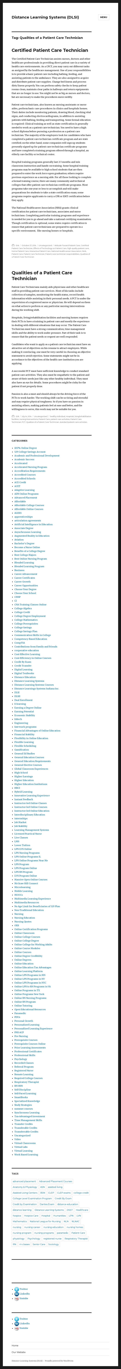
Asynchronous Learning (27, 532)
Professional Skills (24, 1055)
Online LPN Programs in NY (29, 979)
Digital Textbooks (24, 673)
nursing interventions (29, 419)
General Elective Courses (28, 765)
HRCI (17, 788)
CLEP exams (63, 1193)
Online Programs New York (29, 994)
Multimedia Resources (26, 902)
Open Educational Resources (30, 1009)
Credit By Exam (22, 661)
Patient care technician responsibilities (62, 254)
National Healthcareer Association (66, 251)
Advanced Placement (25, 497)
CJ (15, 600)
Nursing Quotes (23, 921)
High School (21, 772)
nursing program (22, 1233)
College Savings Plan (25, 631)
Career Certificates (24, 577)
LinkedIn (25, 1293)
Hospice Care (31, 1215)
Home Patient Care (20, 251)
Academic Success (24, 459)
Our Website (19, 1352)
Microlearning (22, 887)
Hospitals (70, 416)
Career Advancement (25, 574)
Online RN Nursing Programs (30, 998)
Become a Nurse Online (27, 547)
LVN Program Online (25, 875)
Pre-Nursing (21, 1036)
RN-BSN (18, 1085)
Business (19, 570)
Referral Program (24, 1066)
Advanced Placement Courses (55, 1181)
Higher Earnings (23, 776)
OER (16, 925)
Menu (103, 17)
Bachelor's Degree (24, 543)
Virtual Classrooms (25, 1143)
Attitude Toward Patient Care (67, 245)
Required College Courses (28, 1078)
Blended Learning (24, 562)
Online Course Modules (27, 948)
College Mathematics (26, 619)
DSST (70, 1210)
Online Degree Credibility (28, 956)
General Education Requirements (32, 761)
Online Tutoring (23, 1005)
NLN (66, 1221)
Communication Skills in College (32, 635)
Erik (17, 245)
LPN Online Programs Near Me (31, 860)
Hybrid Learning (23, 791)
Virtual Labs (21, 1147)
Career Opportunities (26, 585)
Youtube (24, 1298)
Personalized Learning (26, 1024)
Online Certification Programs (31, 929)
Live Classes (21, 837)
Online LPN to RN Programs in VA (32, 986)
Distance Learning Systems (29, 681)
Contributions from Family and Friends (35, 646)
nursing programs (44, 1233)
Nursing (18, 914)
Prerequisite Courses (25, 1040)
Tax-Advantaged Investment (29, 1116)
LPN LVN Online (23, 849)
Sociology (53, 1244)
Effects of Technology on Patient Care (50, 248)
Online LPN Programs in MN (29, 975)
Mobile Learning (23, 891)
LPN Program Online (25, 868)
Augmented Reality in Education (31, 535)
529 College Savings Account (29, 451)
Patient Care (17, 254)
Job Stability (20, 826)
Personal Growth (23, 1021)
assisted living (55, 1187)
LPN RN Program (23, 872)
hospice (17, 1215)
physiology (18, 1238)
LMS (16, 841)
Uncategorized (45, 245)
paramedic (62, 1233)
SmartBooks (21, 1097)
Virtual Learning (23, 1150)
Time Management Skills (28, 1120)
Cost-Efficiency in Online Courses (32, 658)
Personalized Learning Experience (33, 1028)
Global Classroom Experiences (31, 768)
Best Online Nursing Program (30, 558)
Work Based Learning (26, 1154)
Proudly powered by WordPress (59, 1361)
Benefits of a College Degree (29, 551)
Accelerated (20, 463)
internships (21, 818)
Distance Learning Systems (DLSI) (45, 17)
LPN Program (21, 864)
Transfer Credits (23, 1124)
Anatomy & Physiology (25, 1187)
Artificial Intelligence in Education (33, 524)
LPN (71, 1215)
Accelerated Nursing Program (30, 467)
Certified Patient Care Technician (50, 50)
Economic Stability (24, 715)
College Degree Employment (30, 616)
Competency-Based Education (30, 639)
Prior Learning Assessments (30, 1047)
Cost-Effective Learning (27, 654)
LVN (79, 1215)
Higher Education (24, 780)
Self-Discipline (22, 1089)
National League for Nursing (45, 1221)
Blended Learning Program (29, 566)
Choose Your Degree (25, 589)
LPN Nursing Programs (27, 852)
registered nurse (52, 1238)
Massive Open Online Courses (30, 879)
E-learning (20, 704)
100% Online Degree (25, 448)
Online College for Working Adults (33, 944)
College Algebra (23, 608)
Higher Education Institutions (30, 784)
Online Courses (22, 952)
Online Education (23, 963)
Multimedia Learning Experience (32, 898)
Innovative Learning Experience (32, 795)
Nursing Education (24, 917)
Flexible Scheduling (25, 746)
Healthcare (82, 1210)
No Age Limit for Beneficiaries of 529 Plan (37, 906)
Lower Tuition (22, 845)
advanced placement (24, 1181)
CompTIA (19, 642)
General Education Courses (29, 757)
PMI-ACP (19, 1032)
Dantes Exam (47, 1204)
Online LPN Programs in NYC (30, 982)
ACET (17, 486)
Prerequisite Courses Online (29, 1043)
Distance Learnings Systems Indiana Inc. (36, 688)
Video (17, 1139)
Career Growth (22, 581)
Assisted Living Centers (25, 1193)
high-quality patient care (78, 248)
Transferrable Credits (26, 1131)
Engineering (21, 723)
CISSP (17, 597)
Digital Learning (23, 669)
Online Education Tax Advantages (32, 967)
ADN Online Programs (26, 493)
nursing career (32, 1227)
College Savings (23, 627)
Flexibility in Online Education (31, 738)
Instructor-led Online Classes (30, 803)
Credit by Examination (25, 1204)
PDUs (17, 1017)
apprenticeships (23, 516)
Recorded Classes (24, 1063)
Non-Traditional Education (29, 910)
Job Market (20, 822)
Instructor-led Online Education (31, 810)
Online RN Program (25, 1001)
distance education (67, 1204)
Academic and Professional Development (36, 455)
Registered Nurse (23, 1070)
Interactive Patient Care (40, 251)
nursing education (53, 1227)
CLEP (51, 1193)
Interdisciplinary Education (29, 814)
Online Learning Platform (28, 971)
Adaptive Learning (24, 490)
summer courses (23, 1108)
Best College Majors (25, 555)
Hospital (45, 1215)
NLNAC (75, 1221)
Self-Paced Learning (25, 1093)
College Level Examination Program (32, 1198)
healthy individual (57, 416)
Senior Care (39, 1244)
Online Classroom (24, 933)
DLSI (16, 692)
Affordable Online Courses (28, 509)
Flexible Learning (24, 742)
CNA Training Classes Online (30, 604)
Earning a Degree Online (27, 707)
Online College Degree (26, 940)
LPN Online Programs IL (27, 856)
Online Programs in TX (27, 990)
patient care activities (60, 419)
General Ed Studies (24, 753)
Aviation (18, 539)
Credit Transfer (23, 665)
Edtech (18, 719)
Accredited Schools (24, 478)
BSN (42, 1193)
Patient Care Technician (34, 254)
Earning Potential (24, 711)
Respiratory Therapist (26, 1082)
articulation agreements (27, 520)
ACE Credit (20, 482)
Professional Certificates (28, 1051)
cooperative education (26, 650)
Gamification (21, 749)
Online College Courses (27, 936)
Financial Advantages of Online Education (37, 730)
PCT (23, 422)
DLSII (17, 696)
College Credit (22, 612)
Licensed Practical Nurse (28, 833)
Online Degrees (22, 959)
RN (14, 1244)
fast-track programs (25, 726)
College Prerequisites (26, 623)
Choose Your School (25, 593)
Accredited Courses (25, 474)
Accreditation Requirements (29, 471)
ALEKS (17, 513)
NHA (84, 251)
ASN (42, 1187)
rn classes (24, 1244)
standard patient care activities (73, 422)
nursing (17, 1227)
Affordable (20, 501)
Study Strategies (23, 1105)
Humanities (59, 1215)
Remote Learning (23, 1074)
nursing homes (75, 1227)
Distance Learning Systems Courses (34, 684)
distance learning (22, 1210)
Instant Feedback (23, 799)
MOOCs (18, 894)
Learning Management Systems (31, 830)
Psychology (20, 1059)
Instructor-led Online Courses (30, 807)
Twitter (24, 1289)
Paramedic (20, 1013)
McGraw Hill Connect (26, 883)
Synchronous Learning (27, 1112)
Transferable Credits (25, 1127)
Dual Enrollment (23, 700)
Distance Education (25, 677)
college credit (81, 1193)
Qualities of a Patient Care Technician (42, 422)
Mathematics (20, 1221)
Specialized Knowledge (27, 1101)
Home (15, 1345)
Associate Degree (23, 528)
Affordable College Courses (29, 505)
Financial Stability (24, 734)
